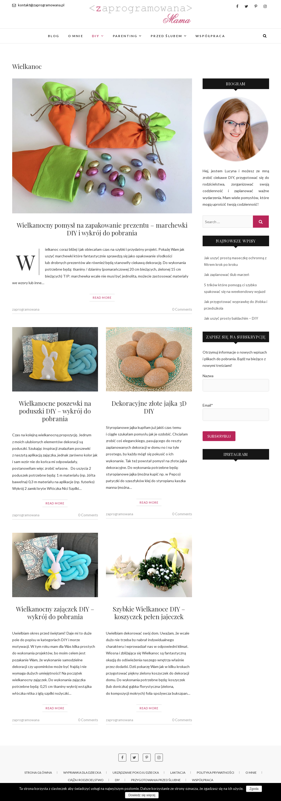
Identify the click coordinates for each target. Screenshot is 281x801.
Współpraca (210, 36)
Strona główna (38, 772)
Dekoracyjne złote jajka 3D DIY (148, 407)
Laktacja (177, 772)
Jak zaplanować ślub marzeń (226, 274)
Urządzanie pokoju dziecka (136, 772)
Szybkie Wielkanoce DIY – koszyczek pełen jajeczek (149, 613)
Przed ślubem (166, 36)
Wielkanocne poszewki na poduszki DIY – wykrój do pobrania (55, 411)
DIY (95, 36)
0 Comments (182, 309)
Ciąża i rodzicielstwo (86, 780)
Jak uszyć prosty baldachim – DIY (231, 318)
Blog (53, 36)
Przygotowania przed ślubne (156, 780)
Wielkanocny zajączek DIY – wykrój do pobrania (55, 613)
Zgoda (253, 789)
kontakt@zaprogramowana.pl (38, 5)
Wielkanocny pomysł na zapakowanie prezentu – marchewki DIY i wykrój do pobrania (102, 229)
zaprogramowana (25, 309)
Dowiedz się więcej (141, 795)
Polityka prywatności (215, 772)
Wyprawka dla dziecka (82, 772)
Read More (102, 297)
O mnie (75, 36)
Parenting (125, 36)
